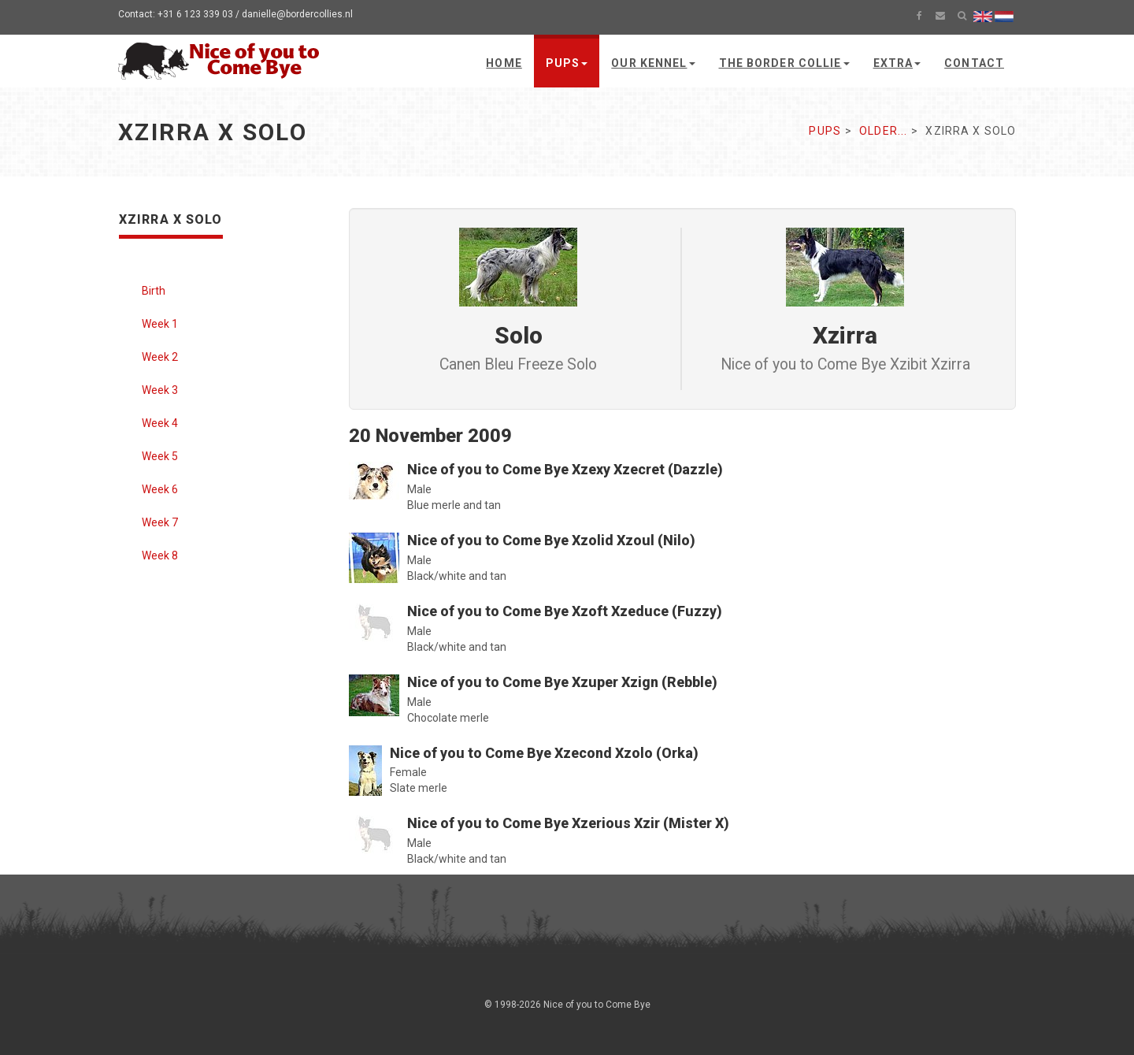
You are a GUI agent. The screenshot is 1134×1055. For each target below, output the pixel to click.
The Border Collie (784, 63)
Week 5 (160, 456)
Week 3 (160, 390)
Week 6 (160, 489)
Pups (566, 63)
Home (503, 63)
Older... (883, 130)
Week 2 (160, 357)
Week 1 (160, 324)
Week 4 (160, 423)
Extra (897, 63)
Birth (153, 290)
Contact (974, 63)
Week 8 (160, 555)
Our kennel (653, 63)
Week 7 (160, 522)
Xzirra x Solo (171, 219)
